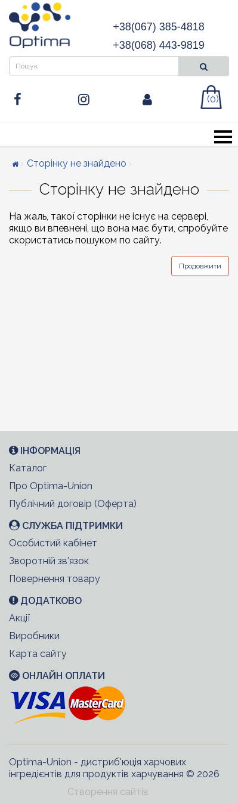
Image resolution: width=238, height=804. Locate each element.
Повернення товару (54, 578)
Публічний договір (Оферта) (73, 503)
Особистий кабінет (53, 543)
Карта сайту (38, 653)
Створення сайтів (108, 791)
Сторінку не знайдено (76, 163)
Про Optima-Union (50, 486)
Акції (19, 618)
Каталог (28, 468)
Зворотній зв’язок (49, 561)
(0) (213, 99)
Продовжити (200, 266)
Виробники (34, 636)
